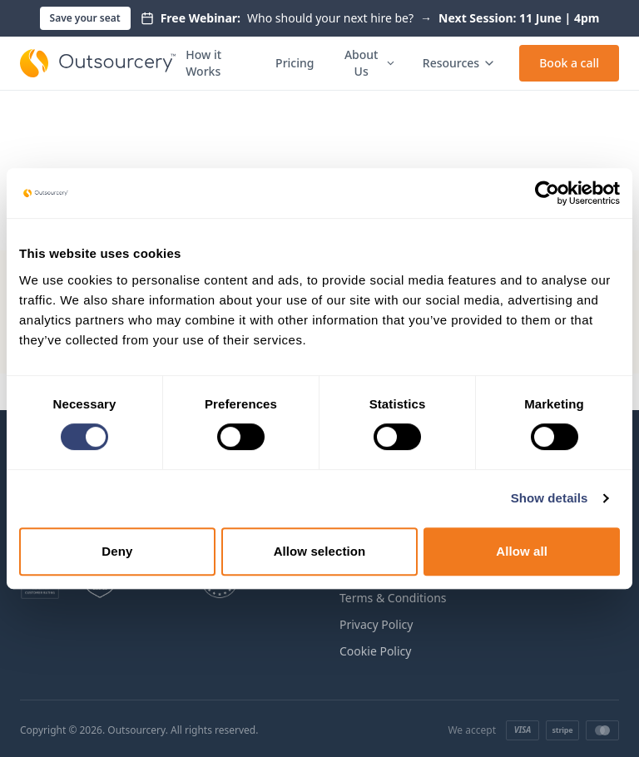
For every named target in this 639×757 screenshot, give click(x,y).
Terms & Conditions (393, 598)
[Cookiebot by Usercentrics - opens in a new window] (547, 193)
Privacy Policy (376, 624)
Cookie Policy (375, 651)
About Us (370, 63)
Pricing (294, 63)
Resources (459, 63)
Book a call (569, 63)
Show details (549, 498)
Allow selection (320, 551)
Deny (117, 551)
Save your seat (85, 18)
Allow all (521, 551)
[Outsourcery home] (98, 63)
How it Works (203, 63)
